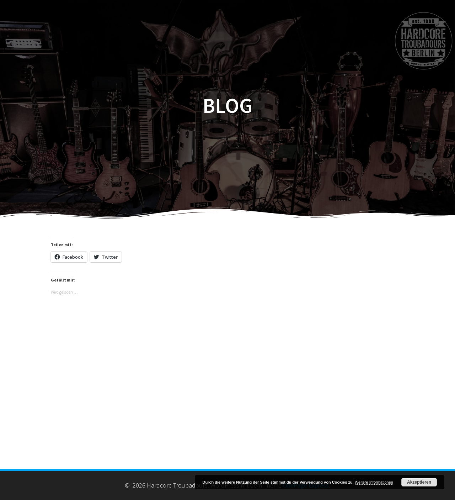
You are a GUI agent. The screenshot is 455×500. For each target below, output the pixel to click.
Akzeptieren (419, 482)
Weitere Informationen (374, 482)
